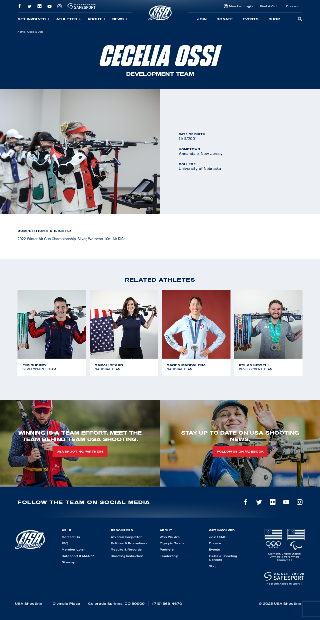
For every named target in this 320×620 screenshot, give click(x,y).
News (120, 19)
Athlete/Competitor (126, 537)
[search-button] (300, 19)
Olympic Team (172, 543)
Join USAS (217, 537)
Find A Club (269, 6)
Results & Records (126, 549)
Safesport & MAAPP (78, 556)
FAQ (65, 543)
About (97, 19)
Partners (167, 549)
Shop (274, 19)
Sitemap (68, 562)
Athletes (68, 19)
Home (21, 31)
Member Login (241, 6)
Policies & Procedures (129, 543)
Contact (292, 6)
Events (250, 19)
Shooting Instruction (127, 556)
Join (201, 19)
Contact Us (71, 537)
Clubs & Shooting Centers (223, 557)
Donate (224, 19)
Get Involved (34, 19)
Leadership (169, 556)
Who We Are (170, 537)
